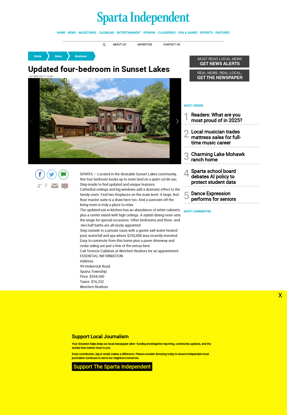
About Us (119, 44)
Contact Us (171, 44)
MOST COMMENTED (197, 211)
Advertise (144, 44)
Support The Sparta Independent (112, 366)
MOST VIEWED (193, 105)
